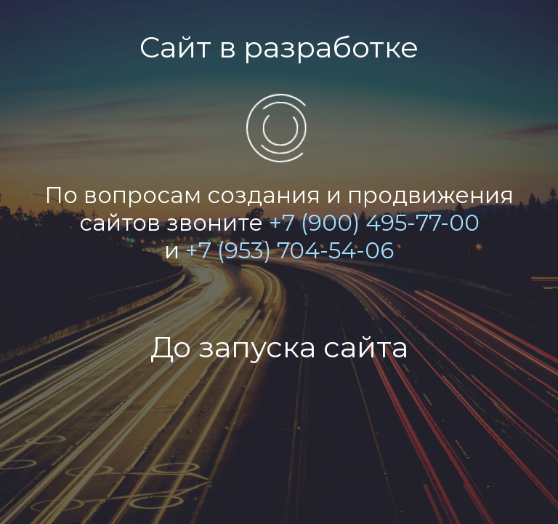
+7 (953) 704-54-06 (289, 250)
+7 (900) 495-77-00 (374, 223)
